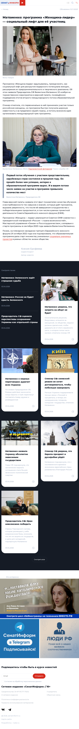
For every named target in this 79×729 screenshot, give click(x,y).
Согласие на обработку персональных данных (22, 681)
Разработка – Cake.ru (10, 723)
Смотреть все (39, 559)
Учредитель (52, 692)
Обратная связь (53, 695)
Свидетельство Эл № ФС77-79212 (15, 692)
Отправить (39, 676)
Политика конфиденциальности (15, 699)
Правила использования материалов (17, 703)
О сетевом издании (9, 695)
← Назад (4, 9)
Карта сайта (6, 719)
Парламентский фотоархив (40, 169)
